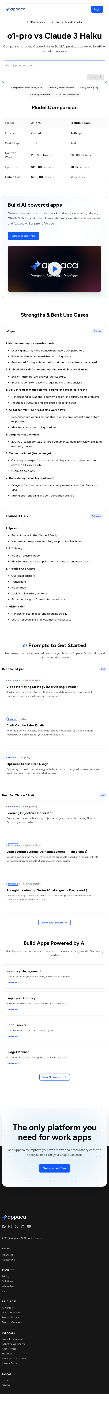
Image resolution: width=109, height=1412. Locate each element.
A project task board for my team (26, 87)
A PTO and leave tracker (67, 94)
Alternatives (8, 1286)
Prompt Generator (12, 1322)
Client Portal (9, 1348)
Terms (5, 1380)
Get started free (23, 236)
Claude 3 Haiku (73, 22)
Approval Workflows (13, 1343)
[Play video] (54, 269)
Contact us (8, 1259)
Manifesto (7, 1254)
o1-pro (56, 22)
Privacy (6, 1384)
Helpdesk (7, 1353)
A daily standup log (89, 87)
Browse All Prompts (54, 922)
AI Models (7, 1307)
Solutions (7, 1281)
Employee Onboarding (14, 1358)
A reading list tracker (40, 94)
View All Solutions (54, 1077)
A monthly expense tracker (61, 87)
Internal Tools (9, 1363)
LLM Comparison (36, 22)
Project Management (13, 1339)
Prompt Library (10, 1317)
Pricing (6, 1276)
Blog (4, 1291)
